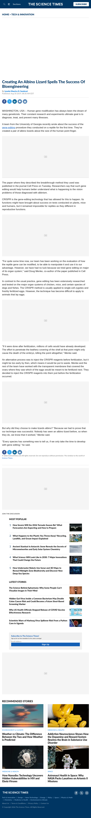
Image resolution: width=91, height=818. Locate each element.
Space (57, 797)
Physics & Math (67, 797)
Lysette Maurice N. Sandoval (16, 91)
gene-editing (8, 127)
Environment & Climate (38, 800)
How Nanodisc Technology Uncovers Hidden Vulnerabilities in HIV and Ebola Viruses (22, 778)
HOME (5, 14)
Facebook (4, 101)
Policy (50, 797)
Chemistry (8, 800)
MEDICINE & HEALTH (56, 730)
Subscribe (81, 4)
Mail (25, 101)
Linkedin (14, 101)
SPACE (50, 771)
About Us (5, 803)
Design (20, 797)
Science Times (7, 458)
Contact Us (45, 803)
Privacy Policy (33, 803)
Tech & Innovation (8, 797)
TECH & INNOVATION (22, 14)
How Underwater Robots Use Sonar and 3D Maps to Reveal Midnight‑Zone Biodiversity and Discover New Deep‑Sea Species (38, 571)
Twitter (9, 101)
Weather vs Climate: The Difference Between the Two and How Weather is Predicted (22, 736)
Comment (20, 101)
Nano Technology (31, 797)
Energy (42, 797)
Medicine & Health (21, 800)
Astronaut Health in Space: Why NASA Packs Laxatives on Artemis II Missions (68, 778)
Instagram (87, 793)
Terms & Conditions (18, 803)
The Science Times (45, 4)
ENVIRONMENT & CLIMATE (12, 730)
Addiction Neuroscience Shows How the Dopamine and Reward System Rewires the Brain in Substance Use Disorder (68, 738)
